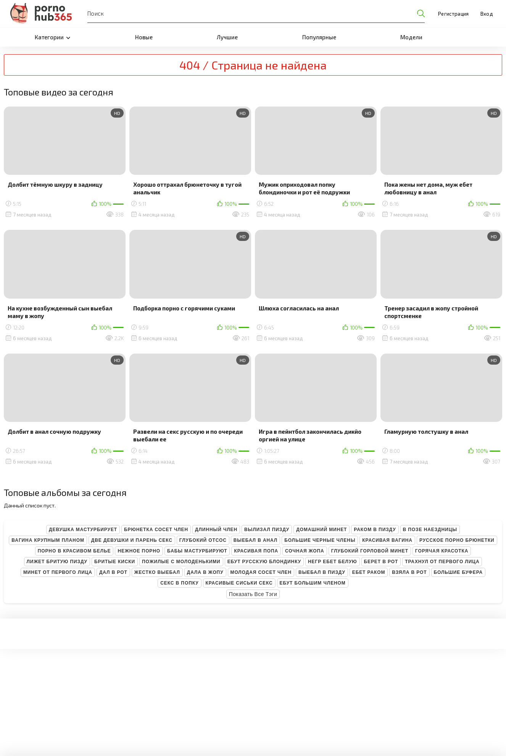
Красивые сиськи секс (239, 583)
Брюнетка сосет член (156, 529)
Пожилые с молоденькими (181, 561)
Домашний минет (321, 529)
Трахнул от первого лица (442, 561)
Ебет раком (368, 572)
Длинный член (216, 529)
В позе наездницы (430, 529)
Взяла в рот (409, 572)
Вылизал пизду (266, 529)
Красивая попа (256, 551)
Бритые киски (114, 561)
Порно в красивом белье (74, 551)
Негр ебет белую (332, 561)
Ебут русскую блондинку (264, 561)
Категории (52, 37)
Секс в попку (179, 583)
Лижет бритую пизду (57, 561)
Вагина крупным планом (47, 540)
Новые (144, 37)
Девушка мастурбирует (83, 529)
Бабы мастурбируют (197, 551)
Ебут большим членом (313, 583)
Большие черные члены (319, 540)
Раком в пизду (375, 529)
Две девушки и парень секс (131, 540)
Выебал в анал (255, 540)
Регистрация (453, 14)
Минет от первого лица (57, 572)
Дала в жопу (205, 572)
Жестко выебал (157, 572)
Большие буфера (458, 572)
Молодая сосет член (261, 572)
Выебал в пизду (321, 572)
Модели (411, 37)
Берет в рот (381, 561)
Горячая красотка (441, 551)
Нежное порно (139, 551)
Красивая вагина (387, 540)
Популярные (319, 37)
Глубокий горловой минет (369, 551)
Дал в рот (113, 572)
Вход (486, 14)
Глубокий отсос (203, 540)
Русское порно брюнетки (457, 540)
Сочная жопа (304, 551)
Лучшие (227, 37)
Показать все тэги (253, 594)
